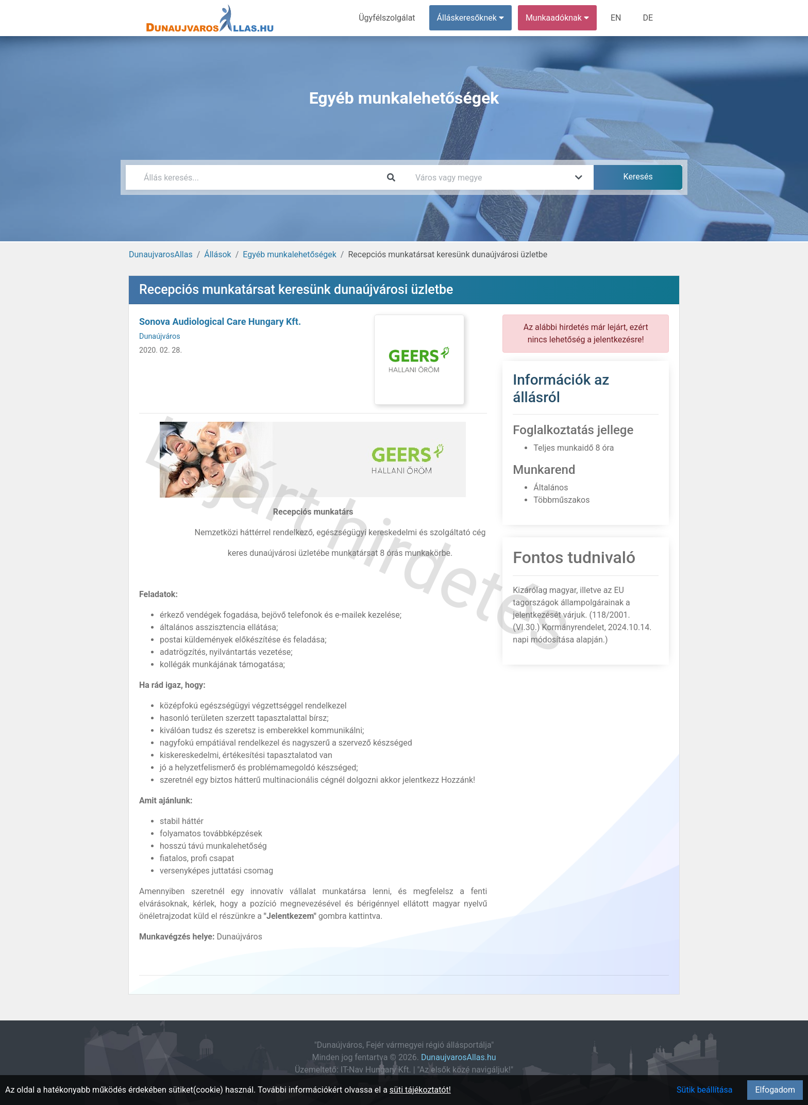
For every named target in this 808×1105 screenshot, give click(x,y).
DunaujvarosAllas (161, 254)
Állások (217, 254)
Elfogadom (775, 1090)
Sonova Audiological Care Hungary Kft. (220, 321)
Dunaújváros (159, 336)
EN (616, 18)
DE (648, 18)
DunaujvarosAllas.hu (458, 1057)
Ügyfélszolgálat (387, 18)
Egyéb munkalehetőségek (289, 254)
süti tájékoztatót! (420, 1090)
